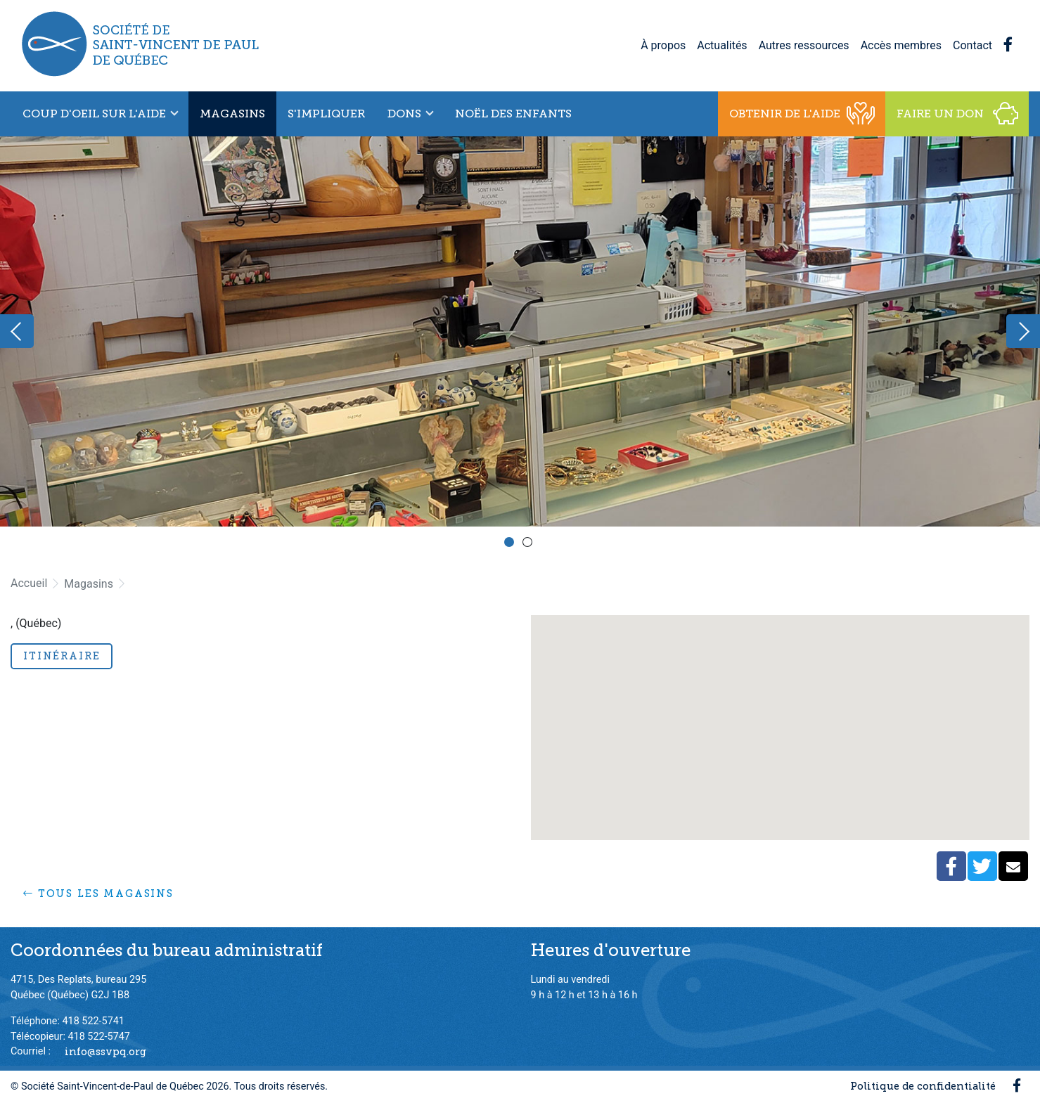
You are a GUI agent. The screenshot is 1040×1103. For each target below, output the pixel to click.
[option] (520, 331)
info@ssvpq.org (105, 1051)
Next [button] (1023, 331)
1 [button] (511, 544)
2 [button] (529, 544)
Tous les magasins (98, 893)
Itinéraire (61, 656)
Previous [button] (17, 331)
